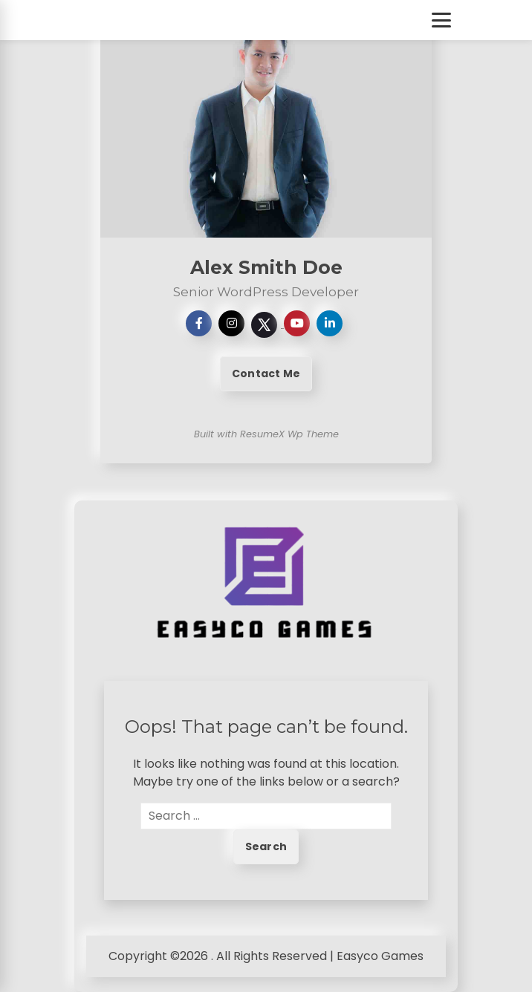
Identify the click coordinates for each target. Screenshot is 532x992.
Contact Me (266, 373)
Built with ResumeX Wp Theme (266, 434)
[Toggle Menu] (441, 20)
